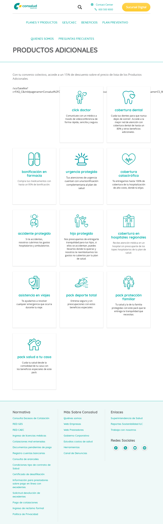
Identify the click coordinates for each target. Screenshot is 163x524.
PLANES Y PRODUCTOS (41, 22)
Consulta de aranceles (26, 459)
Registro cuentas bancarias (29, 453)
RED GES (18, 424)
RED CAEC (18, 430)
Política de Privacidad (25, 514)
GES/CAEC (69, 22)
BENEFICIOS (89, 22)
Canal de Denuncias (75, 453)
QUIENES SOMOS (42, 38)
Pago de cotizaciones (25, 502)
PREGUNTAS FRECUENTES (76, 38)
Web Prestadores (74, 430)
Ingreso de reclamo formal (28, 508)
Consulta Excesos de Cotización (31, 418)
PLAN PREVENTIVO (115, 22)
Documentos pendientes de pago (32, 447)
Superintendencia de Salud (127, 418)
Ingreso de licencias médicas (29, 436)
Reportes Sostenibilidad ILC (127, 424)
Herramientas (72, 447)
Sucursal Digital (136, 7)
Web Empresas (72, 424)
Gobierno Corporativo (76, 436)
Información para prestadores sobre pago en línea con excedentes (30, 484)
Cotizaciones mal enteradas (29, 441)
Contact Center (101, 4)
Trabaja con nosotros (123, 430)
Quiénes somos (73, 418)
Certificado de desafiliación (29, 474)
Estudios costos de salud (78, 441)
